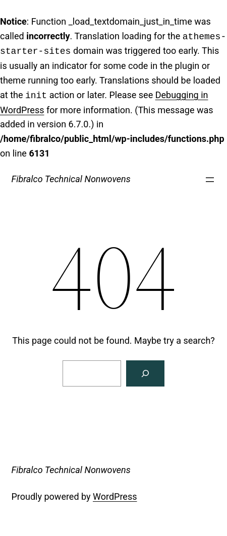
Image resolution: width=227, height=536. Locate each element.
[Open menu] (210, 180)
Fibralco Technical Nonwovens (71, 179)
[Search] (145, 373)
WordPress (115, 496)
